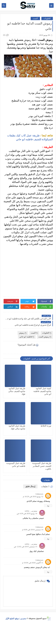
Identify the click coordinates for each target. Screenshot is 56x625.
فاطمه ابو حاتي (26, 337)
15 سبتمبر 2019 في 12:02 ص (25, 546)
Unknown (39, 494)
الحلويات (47, 18)
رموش (23, 333)
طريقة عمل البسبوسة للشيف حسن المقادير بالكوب (41, 466)
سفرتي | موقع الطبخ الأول (15, 618)
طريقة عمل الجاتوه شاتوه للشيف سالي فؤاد (16, 391)
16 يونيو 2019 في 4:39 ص (27, 513)
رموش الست (44, 337)
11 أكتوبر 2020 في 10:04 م (32, 563)
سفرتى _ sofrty (31, 511)
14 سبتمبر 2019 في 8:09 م (32, 529)
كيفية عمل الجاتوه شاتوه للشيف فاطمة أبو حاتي (42, 391)
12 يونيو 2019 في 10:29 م (33, 496)
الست (35, 18)
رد (48, 505)
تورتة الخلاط (46, 426)
